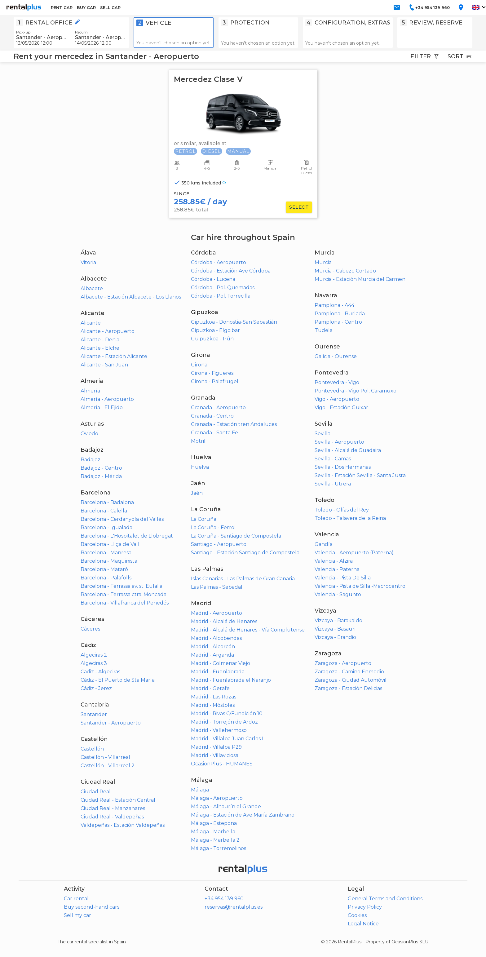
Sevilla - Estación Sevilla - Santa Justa (360, 475)
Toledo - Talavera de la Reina (350, 518)
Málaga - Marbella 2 (215, 840)
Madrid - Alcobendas (216, 638)
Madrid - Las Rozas (213, 697)
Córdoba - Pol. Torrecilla (220, 296)
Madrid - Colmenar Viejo (220, 663)
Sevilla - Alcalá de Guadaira (348, 450)
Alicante (91, 323)
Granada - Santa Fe (214, 433)
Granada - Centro (212, 416)
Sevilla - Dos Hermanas (343, 467)
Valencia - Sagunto (338, 594)
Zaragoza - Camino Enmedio (349, 672)
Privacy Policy (365, 907)
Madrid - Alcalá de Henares (224, 621)
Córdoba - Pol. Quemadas (222, 287)
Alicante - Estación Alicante (114, 356)
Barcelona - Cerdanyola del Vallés (122, 519)
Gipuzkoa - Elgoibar (215, 330)
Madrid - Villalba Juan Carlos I (227, 739)
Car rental (76, 899)
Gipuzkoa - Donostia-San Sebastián (234, 322)
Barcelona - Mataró (104, 569)
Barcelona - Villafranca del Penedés (125, 603)
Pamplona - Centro (338, 322)
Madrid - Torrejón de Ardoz (224, 722)
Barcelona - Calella (104, 511)
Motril (198, 441)
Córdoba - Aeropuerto (218, 262)
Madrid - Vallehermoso (219, 730)
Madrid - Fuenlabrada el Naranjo (231, 680)
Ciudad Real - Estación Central (118, 800)
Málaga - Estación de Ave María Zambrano (242, 815)
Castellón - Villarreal (105, 757)
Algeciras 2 (94, 655)
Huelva (200, 467)
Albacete (92, 288)
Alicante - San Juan (104, 365)
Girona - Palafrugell (215, 381)
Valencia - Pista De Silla (343, 578)
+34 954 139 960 (224, 899)
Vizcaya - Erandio (335, 637)
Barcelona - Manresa (106, 553)
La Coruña (203, 519)
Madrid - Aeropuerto (216, 613)
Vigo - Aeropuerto (337, 399)
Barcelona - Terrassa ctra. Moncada (123, 594)
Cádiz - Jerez (96, 688)
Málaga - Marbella (213, 832)
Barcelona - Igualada (106, 527)
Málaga (200, 790)
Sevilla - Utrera (333, 484)
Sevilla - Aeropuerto (339, 442)
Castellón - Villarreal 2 (108, 766)
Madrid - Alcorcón (213, 646)
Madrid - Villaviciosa (214, 755)
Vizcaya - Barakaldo (338, 620)
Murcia (323, 262)
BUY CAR (86, 7)
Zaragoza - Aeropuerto (343, 663)
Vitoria (88, 262)
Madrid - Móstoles (213, 705)
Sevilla (322, 433)
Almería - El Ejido (102, 407)
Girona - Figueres (212, 373)
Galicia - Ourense (336, 356)
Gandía (324, 544)
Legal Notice (363, 924)
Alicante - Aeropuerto (108, 331)
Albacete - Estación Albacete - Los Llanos (131, 297)
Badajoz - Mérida (101, 476)
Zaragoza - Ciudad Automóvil (351, 680)
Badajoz (90, 460)
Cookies (357, 915)
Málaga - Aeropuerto (217, 798)
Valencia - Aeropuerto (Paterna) (354, 553)
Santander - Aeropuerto (111, 723)
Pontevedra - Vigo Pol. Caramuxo (355, 391)
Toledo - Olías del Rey (342, 510)
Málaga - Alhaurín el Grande (226, 806)
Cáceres (90, 629)
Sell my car (77, 915)
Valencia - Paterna (337, 569)
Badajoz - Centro (101, 468)
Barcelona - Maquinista (109, 561)
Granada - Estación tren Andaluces (234, 424)
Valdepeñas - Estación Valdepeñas (123, 825)
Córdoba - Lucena (213, 279)
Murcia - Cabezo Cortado (345, 271)
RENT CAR (62, 7)
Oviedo (89, 433)
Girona (199, 365)
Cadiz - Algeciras (100, 672)
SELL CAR (110, 7)
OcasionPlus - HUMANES (222, 764)
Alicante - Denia (100, 340)
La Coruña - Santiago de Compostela (236, 536)
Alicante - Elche (100, 348)
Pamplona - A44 (334, 305)
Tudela (324, 330)
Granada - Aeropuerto (218, 407)
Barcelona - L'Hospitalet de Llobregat (127, 536)
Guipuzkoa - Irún (212, 339)
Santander (94, 714)
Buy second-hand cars (91, 907)
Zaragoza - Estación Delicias (348, 688)
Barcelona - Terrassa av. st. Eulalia (121, 586)
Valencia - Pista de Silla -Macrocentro (360, 586)
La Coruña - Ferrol (213, 527)
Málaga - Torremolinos (218, 848)
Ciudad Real (96, 792)
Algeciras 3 (94, 663)
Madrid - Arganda (212, 655)
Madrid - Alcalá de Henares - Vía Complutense (248, 630)
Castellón (92, 749)
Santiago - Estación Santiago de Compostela (245, 553)
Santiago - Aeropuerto (218, 544)
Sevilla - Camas (333, 459)
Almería (90, 391)
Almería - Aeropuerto (107, 399)
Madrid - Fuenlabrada (218, 672)
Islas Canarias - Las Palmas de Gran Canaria (243, 579)
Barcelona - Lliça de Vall (110, 544)
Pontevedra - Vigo (337, 382)
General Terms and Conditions (385, 899)
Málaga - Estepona (214, 823)
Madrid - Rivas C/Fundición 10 (227, 713)
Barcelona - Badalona (107, 502)
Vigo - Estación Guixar (341, 407)
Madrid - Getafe (210, 688)
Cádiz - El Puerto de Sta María (118, 680)
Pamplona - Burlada (340, 314)
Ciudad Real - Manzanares (113, 808)
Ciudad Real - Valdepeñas (112, 817)
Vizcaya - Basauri (335, 629)
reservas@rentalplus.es (234, 907)
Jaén (197, 493)
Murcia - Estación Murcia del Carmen (360, 279)
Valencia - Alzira (334, 561)
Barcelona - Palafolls (106, 578)
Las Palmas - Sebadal (216, 587)
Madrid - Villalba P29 (216, 747)
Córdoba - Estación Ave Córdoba (231, 271)
